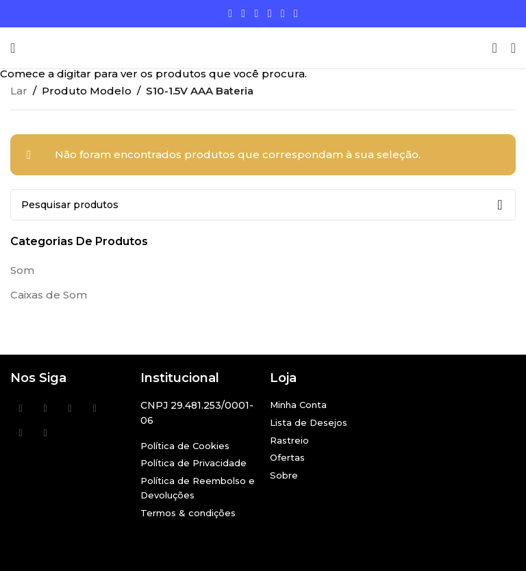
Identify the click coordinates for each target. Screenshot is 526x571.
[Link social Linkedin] (282, 13)
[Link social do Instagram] (256, 13)
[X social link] (243, 13)
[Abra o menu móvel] (12, 48)
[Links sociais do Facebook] (230, 13)
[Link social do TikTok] (295, 13)
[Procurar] (494, 48)
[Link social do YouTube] (269, 13)
